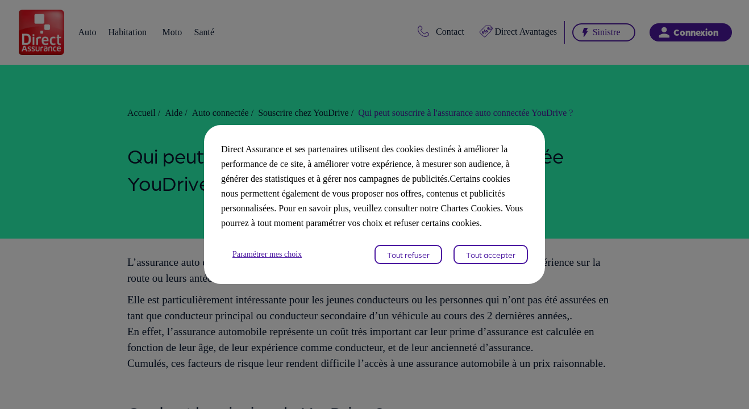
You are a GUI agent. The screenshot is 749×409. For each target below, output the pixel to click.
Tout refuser (408, 261)
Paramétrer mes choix (271, 261)
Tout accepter (490, 261)
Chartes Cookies (398, 215)
